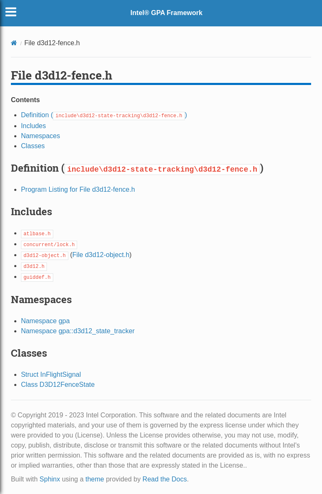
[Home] (14, 42)
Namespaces (40, 135)
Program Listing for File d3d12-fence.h (78, 189)
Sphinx (49, 479)
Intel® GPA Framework (166, 12)
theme (95, 479)
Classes (33, 145)
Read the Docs (165, 479)
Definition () (104, 114)
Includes (33, 125)
